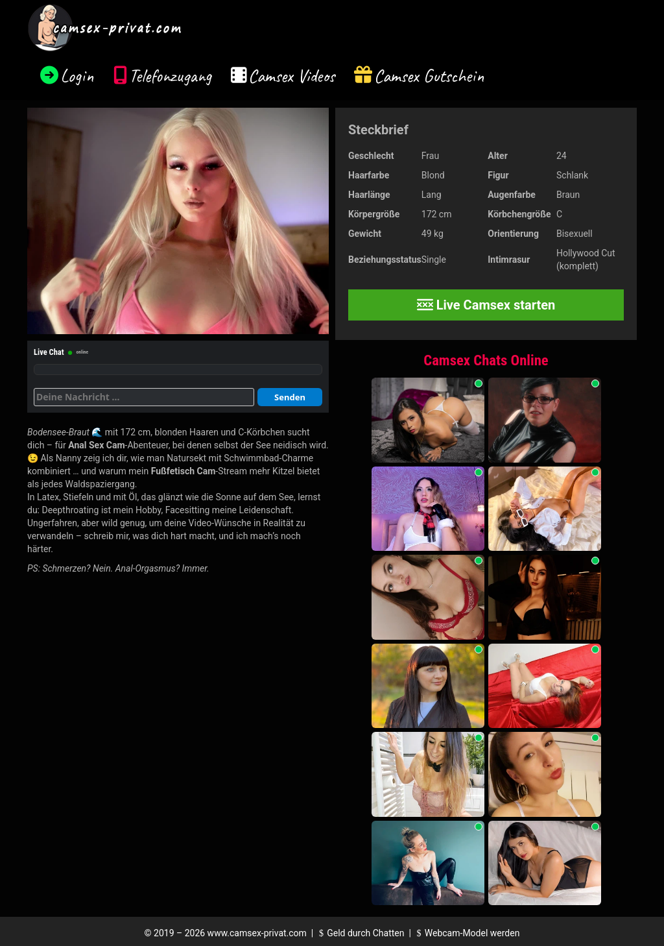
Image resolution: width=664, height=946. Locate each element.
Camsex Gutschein (429, 75)
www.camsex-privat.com (257, 933)
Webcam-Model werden (466, 933)
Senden (289, 397)
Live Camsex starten (486, 305)
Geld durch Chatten (360, 933)
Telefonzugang (170, 75)
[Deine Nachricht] (144, 397)
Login (77, 75)
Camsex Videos (291, 75)
